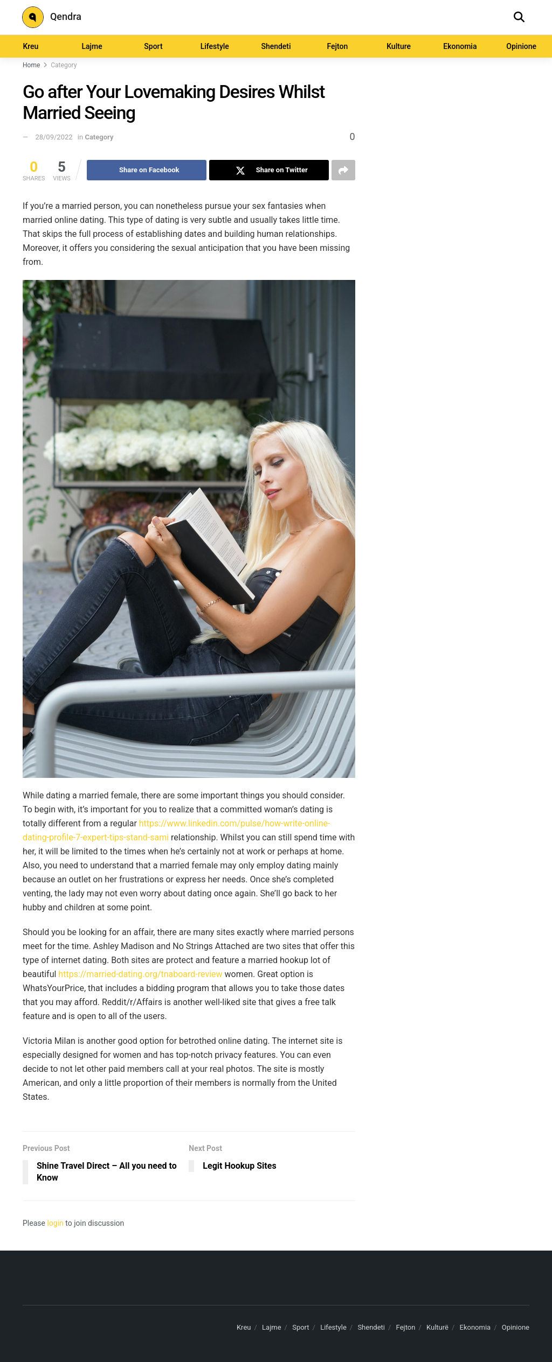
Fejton (337, 46)
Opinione (515, 1327)
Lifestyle (215, 46)
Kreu (30, 46)
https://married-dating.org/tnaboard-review (140, 974)
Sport (153, 46)
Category (64, 65)
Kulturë (437, 1327)
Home (31, 65)
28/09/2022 (53, 137)
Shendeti (276, 46)
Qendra (51, 17)
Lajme (92, 46)
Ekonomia (460, 46)
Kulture (399, 46)
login (55, 1223)
